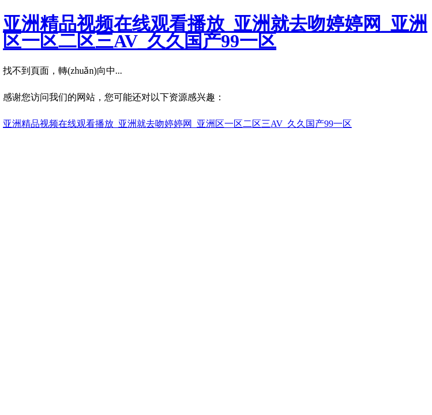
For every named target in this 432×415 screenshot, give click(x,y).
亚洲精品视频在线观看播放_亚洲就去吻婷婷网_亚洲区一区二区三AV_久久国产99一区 (215, 32)
